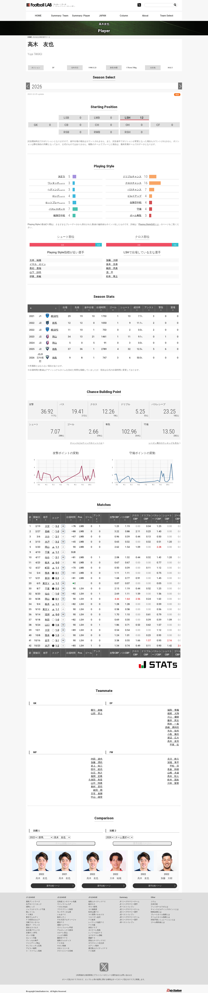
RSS (177, 94)
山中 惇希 (96, 783)
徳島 (54, 349)
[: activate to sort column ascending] (37, 308)
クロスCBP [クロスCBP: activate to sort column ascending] (135, 518)
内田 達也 (96, 759)
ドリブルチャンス (132, 176)
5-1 (57, 640)
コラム (153, 902)
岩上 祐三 (96, 765)
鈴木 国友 (173, 779)
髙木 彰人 (173, 776)
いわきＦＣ (61, 915)
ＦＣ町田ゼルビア (33, 920)
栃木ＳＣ (91, 904)
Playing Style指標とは (149, 224)
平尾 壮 (174, 744)
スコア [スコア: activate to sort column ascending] (55, 518)
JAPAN (102, 15)
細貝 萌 (97, 790)
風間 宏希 (96, 776)
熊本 (47, 573)
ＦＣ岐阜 (91, 920)
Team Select (166, 15)
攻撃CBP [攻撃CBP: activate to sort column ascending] (114, 518)
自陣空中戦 (135, 202)
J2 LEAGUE (61, 897)
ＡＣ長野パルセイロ (96, 915)
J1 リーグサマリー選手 (129, 904)
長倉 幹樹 (173, 769)
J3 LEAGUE (92, 897)
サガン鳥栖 (61, 946)
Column (124, 15)
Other (153, 897)
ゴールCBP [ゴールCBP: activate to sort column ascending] (177, 518)
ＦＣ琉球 (91, 951)
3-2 (57, 526)
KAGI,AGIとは (156, 912)
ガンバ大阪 (30, 935)
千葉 (47, 552)
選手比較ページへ (142, 843)
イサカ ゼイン (38, 264)
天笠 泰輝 (96, 793)
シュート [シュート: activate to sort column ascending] (125, 308)
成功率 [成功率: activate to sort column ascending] (136, 308)
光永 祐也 (173, 730)
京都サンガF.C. (31, 933)
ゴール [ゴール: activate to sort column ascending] (112, 308)
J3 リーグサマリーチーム (129, 917)
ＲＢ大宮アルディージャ (66, 920)
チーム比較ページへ (65, 843)
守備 (139, 209)
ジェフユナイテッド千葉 (35, 909)
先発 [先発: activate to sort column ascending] (77, 308)
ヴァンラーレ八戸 (64, 904)
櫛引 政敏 (96, 710)
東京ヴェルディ (32, 917)
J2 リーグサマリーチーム (129, 909)
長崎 (47, 531)
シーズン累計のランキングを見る (163, 443)
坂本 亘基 (112, 264)
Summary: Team (59, 15)
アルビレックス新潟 (65, 930)
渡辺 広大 (173, 737)
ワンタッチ (56, 183)
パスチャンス (134, 189)
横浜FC (54, 316)
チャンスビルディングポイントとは (86, 443)
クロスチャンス (133, 183)
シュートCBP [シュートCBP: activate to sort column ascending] (167, 518)
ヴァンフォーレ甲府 (65, 927)
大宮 (47, 526)
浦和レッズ (30, 907)
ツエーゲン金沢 (94, 917)
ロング (58, 196)
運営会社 (115, 975)
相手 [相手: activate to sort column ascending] (45, 518)
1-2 (57, 645)
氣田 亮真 (112, 268)
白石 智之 (96, 772)
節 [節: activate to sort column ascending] (30, 518)
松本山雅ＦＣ (93, 912)
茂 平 (109, 272)
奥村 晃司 (96, 786)
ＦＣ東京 (29, 915)
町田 (47, 567)
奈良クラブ (92, 927)
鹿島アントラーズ (33, 902)
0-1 (57, 573)
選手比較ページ (53, 886)
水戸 (47, 541)
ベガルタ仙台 (62, 907)
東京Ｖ (46, 583)
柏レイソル (30, 912)
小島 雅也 (173, 734)
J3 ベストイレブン (127, 922)
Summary (123, 897)
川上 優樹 (173, 717)
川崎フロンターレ (33, 922)
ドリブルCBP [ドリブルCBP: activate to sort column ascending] (146, 518)
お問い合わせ (125, 975)
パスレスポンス (57, 209)
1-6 (57, 625)
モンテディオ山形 (64, 912)
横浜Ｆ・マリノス (33, 925)
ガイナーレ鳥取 (94, 930)
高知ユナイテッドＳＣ (97, 940)
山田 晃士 (96, 713)
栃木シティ (61, 917)
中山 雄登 (96, 797)
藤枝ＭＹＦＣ (62, 938)
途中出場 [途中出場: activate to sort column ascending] (89, 308)
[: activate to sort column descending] (31, 308)
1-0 (57, 531)
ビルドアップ (134, 196)
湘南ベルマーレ (63, 925)
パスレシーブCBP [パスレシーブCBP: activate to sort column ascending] (156, 518)
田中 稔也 (96, 769)
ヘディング (56, 189)
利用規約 (80, 975)
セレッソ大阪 (31, 938)
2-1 (57, 536)
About (145, 15)
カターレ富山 (62, 933)
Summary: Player (81, 15)
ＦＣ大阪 (91, 925)
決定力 (61, 176)
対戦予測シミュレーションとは (163, 920)
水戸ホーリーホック (34, 904)
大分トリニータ (63, 948)
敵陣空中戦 (59, 215)
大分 (47, 536)
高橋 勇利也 (172, 727)
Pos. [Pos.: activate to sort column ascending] (80, 518)
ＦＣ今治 (60, 943)
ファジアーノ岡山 (33, 943)
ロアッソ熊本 (93, 946)
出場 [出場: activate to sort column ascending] (65, 308)
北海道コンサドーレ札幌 (66, 902)
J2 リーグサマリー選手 (129, 912)
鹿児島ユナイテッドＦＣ (97, 948)
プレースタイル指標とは (160, 915)
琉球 (47, 614)
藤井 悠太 (173, 720)
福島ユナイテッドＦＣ (97, 902)
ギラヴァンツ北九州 (96, 943)
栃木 (47, 562)
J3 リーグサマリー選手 (129, 920)
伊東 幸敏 (35, 276)
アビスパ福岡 (31, 948)
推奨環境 (88, 975)
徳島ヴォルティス (64, 940)
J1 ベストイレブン (127, 907)
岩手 (47, 640)
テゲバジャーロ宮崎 (65, 951)
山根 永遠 (173, 772)
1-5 (57, 635)
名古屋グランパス (33, 930)
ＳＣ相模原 (92, 909)
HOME (38, 15)
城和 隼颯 (173, 710)
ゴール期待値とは (158, 922)
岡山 (54, 336)
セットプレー (55, 202)
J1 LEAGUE (30, 897)
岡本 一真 (173, 723)
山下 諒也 (35, 272)
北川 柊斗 (173, 759)
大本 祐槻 (35, 260)
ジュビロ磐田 (62, 935)
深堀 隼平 (173, 762)
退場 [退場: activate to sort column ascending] (173, 308)
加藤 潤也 (96, 762)
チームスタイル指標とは (160, 917)
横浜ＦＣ (60, 922)
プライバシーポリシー (102, 975)
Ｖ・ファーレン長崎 (34, 951)
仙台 (47, 557)
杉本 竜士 (112, 276)
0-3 (57, 578)
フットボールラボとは (159, 907)
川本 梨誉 (173, 783)
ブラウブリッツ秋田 (65, 909)
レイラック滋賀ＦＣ (96, 922)
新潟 (47, 578)
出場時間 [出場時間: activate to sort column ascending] (101, 308)
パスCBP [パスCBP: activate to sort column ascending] (124, 518)
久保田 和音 (95, 779)
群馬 (54, 323)
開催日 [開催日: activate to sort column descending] (36, 518)
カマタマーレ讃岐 (95, 935)
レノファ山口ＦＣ (95, 933)
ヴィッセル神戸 (32, 940)
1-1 (57, 547)
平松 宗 (174, 765)
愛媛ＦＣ (91, 938)
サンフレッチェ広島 (34, 946)
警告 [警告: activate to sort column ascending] (161, 308)
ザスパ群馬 (92, 907)
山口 (47, 625)
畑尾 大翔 (173, 713)
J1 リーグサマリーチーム (129, 902)
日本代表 (154, 904)
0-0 (57, 562)
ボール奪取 (135, 215)
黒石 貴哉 (35, 268)
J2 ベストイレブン (127, 915)
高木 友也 (173, 741)
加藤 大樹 (112, 260)
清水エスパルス (32, 927)
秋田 (47, 619)
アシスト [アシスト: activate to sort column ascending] (149, 308)
